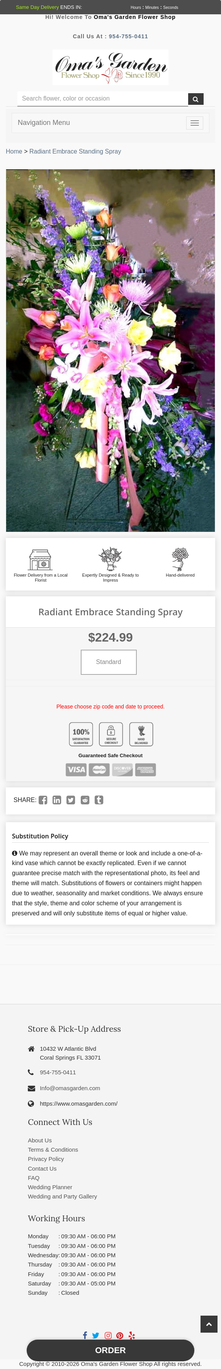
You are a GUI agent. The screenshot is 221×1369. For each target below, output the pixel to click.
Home (14, 151)
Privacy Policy (46, 1159)
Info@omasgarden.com (70, 1088)
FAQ (33, 1177)
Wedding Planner (50, 1187)
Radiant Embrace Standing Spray (75, 151)
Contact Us (42, 1168)
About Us (40, 1140)
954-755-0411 (128, 36)
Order (110, 1350)
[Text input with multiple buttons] (102, 98)
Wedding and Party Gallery (62, 1196)
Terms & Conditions (53, 1149)
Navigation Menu (44, 122)
